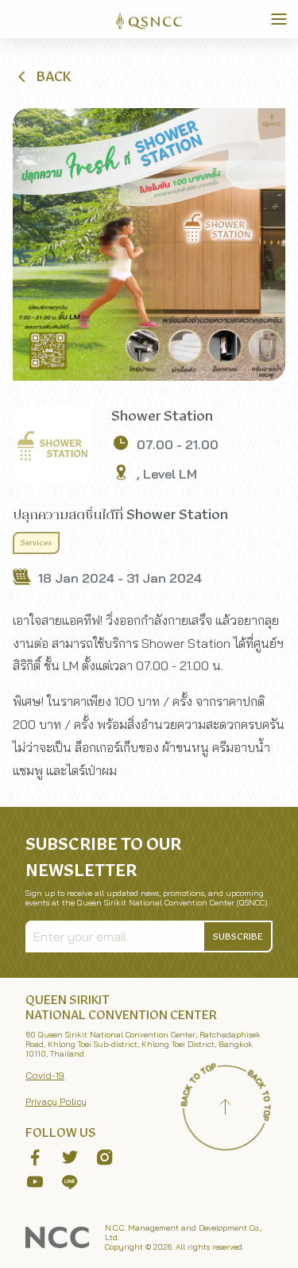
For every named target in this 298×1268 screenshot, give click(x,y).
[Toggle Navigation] (279, 19)
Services (36, 543)
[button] (43, 76)
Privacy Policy (56, 1101)
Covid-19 (44, 1075)
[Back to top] (225, 1109)
